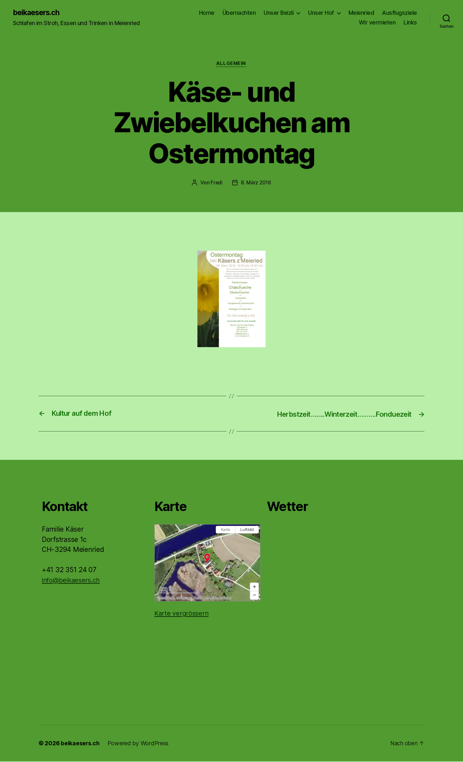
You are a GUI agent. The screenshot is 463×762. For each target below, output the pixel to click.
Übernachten (239, 13)
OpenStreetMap (206, 598)
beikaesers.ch (38, 13)
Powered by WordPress (138, 743)
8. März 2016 (256, 183)
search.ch (167, 598)
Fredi (216, 183)
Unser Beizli (279, 13)
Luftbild (247, 530)
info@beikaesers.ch (73, 581)
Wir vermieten (377, 22)
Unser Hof (321, 13)
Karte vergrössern (182, 614)
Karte (225, 530)
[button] (254, 588)
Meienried (361, 13)
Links (410, 22)
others (226, 598)
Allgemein (231, 64)
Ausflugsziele (399, 13)
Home (206, 13)
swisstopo (184, 598)
